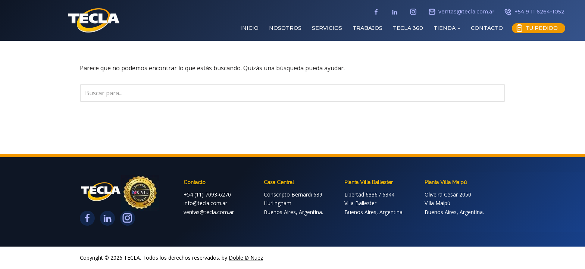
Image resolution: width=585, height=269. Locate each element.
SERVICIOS (327, 28)
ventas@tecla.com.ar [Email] (461, 12)
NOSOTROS (285, 28)
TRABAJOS (367, 28)
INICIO (249, 28)
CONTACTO (487, 28)
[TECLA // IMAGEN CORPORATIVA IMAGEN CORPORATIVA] (94, 20)
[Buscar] (284, 93)
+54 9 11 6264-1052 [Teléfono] (533, 12)
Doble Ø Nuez (246, 257)
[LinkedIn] (395, 15)
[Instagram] (414, 15)
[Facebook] (376, 15)
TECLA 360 (408, 28)
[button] (458, 28)
